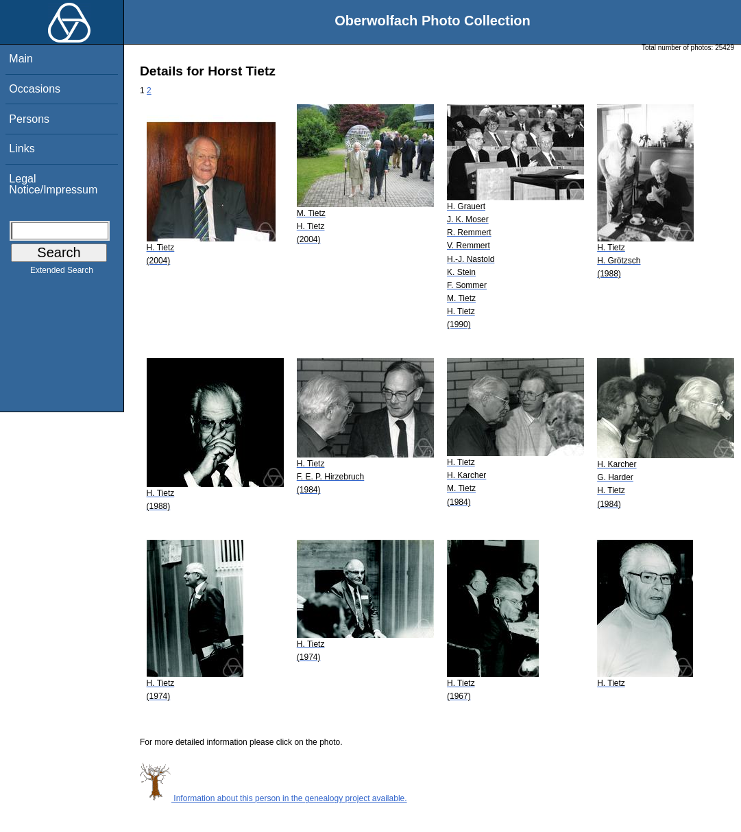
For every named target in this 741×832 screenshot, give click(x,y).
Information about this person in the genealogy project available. (273, 798)
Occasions (34, 89)
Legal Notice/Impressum (53, 184)
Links (21, 148)
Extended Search (61, 273)
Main (21, 58)
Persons (29, 119)
